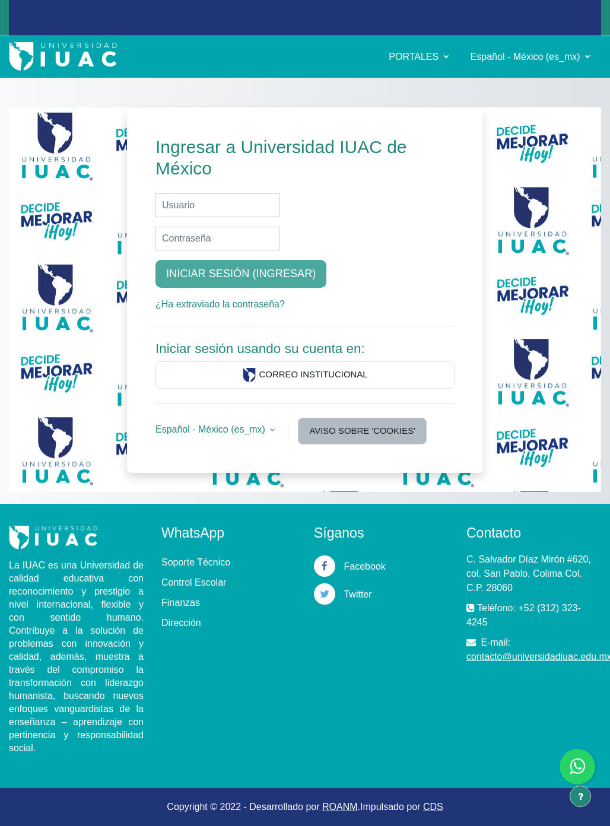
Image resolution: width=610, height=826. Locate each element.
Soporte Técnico (195, 562)
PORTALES (415, 57)
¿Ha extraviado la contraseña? (220, 304)
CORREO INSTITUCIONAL (304, 375)
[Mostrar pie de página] (580, 796)
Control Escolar (193, 582)
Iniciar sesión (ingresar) (241, 273)
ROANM (340, 807)
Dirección (181, 623)
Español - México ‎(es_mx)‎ (527, 57)
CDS (433, 807)
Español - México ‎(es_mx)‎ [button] (211, 429)
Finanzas (180, 603)
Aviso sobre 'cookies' (362, 430)
